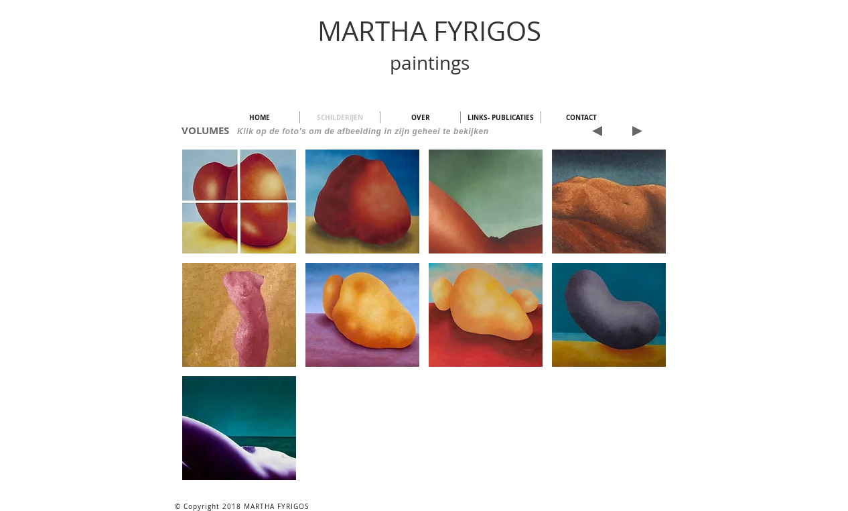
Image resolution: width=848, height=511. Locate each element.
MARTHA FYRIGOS (429, 31)
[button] (239, 201)
